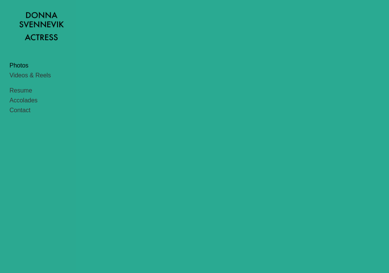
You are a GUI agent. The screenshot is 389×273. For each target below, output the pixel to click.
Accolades (23, 105)
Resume (20, 95)
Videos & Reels (30, 80)
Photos (18, 70)
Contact (19, 115)
